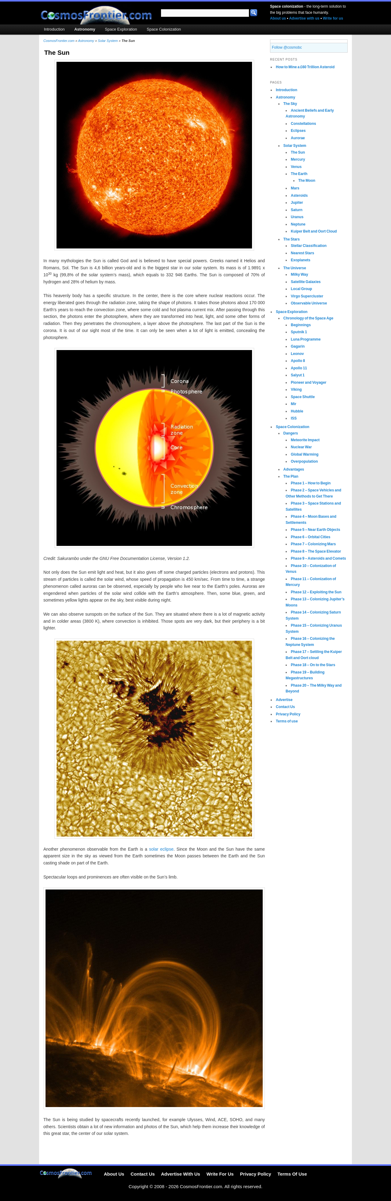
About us (278, 18)
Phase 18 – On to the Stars (313, 665)
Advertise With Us (180, 1174)
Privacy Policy (288, 714)
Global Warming (305, 454)
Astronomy (285, 97)
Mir (293, 404)
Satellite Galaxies (306, 282)
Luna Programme (306, 339)
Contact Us (285, 707)
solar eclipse (161, 849)
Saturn (296, 210)
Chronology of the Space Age (308, 318)
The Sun (298, 152)
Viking (296, 389)
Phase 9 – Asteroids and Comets (318, 558)
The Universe (294, 268)
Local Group (301, 289)
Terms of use (287, 721)
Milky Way (299, 274)
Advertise (284, 700)
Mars (295, 188)
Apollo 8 (298, 361)
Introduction (286, 90)
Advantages (293, 469)
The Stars (291, 239)
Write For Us (220, 1174)
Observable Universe (309, 303)
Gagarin (298, 346)
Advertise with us (304, 18)
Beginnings (301, 325)
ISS (294, 418)
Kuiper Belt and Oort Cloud (314, 231)
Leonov (297, 354)
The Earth (299, 174)
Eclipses (298, 131)
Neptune (298, 224)
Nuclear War (301, 447)
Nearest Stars (302, 253)
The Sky (290, 104)
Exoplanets (300, 260)
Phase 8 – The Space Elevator (316, 551)
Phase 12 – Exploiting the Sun (316, 592)
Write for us (333, 18)
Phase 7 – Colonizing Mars (313, 544)
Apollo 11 (299, 368)
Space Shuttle (303, 397)
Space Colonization (292, 427)
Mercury (298, 159)
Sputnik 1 (299, 332)
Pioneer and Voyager (308, 382)
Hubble (297, 411)
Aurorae (298, 138)
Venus (296, 167)
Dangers (290, 433)
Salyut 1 (298, 375)
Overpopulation (304, 461)
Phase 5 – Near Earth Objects (315, 530)
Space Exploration (292, 312)
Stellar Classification (309, 246)
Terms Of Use (292, 1174)
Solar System (294, 146)
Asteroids (299, 195)
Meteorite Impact (305, 440)
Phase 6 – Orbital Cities (310, 537)
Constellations (303, 123)
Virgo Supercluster (307, 296)
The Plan (290, 476)
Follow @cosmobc (287, 47)
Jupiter (297, 202)
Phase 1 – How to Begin (311, 483)
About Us (114, 1174)
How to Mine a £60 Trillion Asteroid (305, 67)
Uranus (297, 217)
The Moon (307, 180)
